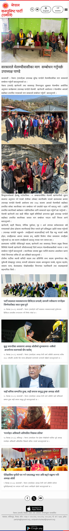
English (46, 9)
